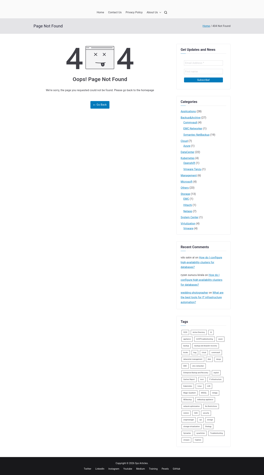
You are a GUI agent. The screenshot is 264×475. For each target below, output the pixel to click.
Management (189, 175)
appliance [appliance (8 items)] (187, 339)
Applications (188, 111)
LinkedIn (99, 468)
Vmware (188, 228)
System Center (190, 217)
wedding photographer (194, 292)
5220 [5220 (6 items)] (185, 332)
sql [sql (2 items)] (200, 420)
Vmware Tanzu (192, 169)
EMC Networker (192, 128)
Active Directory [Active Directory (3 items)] (199, 332)
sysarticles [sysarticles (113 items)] (200, 433)
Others (185, 187)
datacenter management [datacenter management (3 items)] (192, 359)
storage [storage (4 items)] (210, 420)
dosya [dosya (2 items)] (218, 359)
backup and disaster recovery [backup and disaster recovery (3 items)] (205, 346)
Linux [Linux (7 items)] (199, 386)
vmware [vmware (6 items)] (186, 440)
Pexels (165, 468)
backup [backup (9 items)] (186, 346)
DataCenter (187, 152)
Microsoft (186, 181)
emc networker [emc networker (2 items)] (198, 366)
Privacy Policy (134, 12)
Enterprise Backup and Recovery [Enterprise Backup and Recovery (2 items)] (195, 373)
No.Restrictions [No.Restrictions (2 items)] (211, 406)
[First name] (203, 71)
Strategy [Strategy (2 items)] (208, 426)
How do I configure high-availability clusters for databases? (201, 262)
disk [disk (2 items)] (209, 359)
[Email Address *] (203, 63)
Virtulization (188, 223)
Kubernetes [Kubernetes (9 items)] (187, 386)
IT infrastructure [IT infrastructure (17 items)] (215, 379)
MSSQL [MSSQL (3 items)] (204, 393)
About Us (154, 12)
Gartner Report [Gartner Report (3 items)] (189, 379)
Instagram (113, 468)
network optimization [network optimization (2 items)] (191, 406)
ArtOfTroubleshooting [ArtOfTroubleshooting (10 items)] (204, 339)
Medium (140, 468)
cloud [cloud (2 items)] (204, 352)
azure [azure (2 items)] (220, 339)
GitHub (176, 468)
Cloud (184, 141)
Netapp (187, 211)
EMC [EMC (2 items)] (185, 366)
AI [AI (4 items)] (211, 332)
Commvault (190, 122)
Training (153, 468)
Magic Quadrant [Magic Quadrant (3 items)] (189, 393)
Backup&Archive (191, 117)
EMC (186, 198)
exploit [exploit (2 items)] (216, 373)
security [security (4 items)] (206, 413)
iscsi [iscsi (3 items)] (202, 379)
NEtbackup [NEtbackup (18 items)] (187, 400)
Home (100, 12)
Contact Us (115, 12)
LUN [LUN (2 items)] (208, 386)
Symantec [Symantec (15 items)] (187, 433)
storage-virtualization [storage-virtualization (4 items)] (191, 426)
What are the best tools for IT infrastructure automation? (202, 297)
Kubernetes (187, 158)
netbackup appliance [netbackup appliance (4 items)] (205, 400)
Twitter (87, 468)
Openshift (189, 163)
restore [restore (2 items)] (186, 413)
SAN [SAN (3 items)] (195, 413)
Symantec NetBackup (196, 134)
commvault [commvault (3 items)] (215, 352)
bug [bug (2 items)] (194, 352)
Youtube (127, 468)
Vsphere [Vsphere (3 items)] (198, 440)
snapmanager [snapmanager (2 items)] (188, 420)
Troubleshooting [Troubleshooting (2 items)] (216, 433)
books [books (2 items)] (185, 352)
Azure (186, 145)
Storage (185, 194)
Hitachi (187, 205)
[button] (159, 12)
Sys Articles (141, 463)
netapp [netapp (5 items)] (215, 393)
